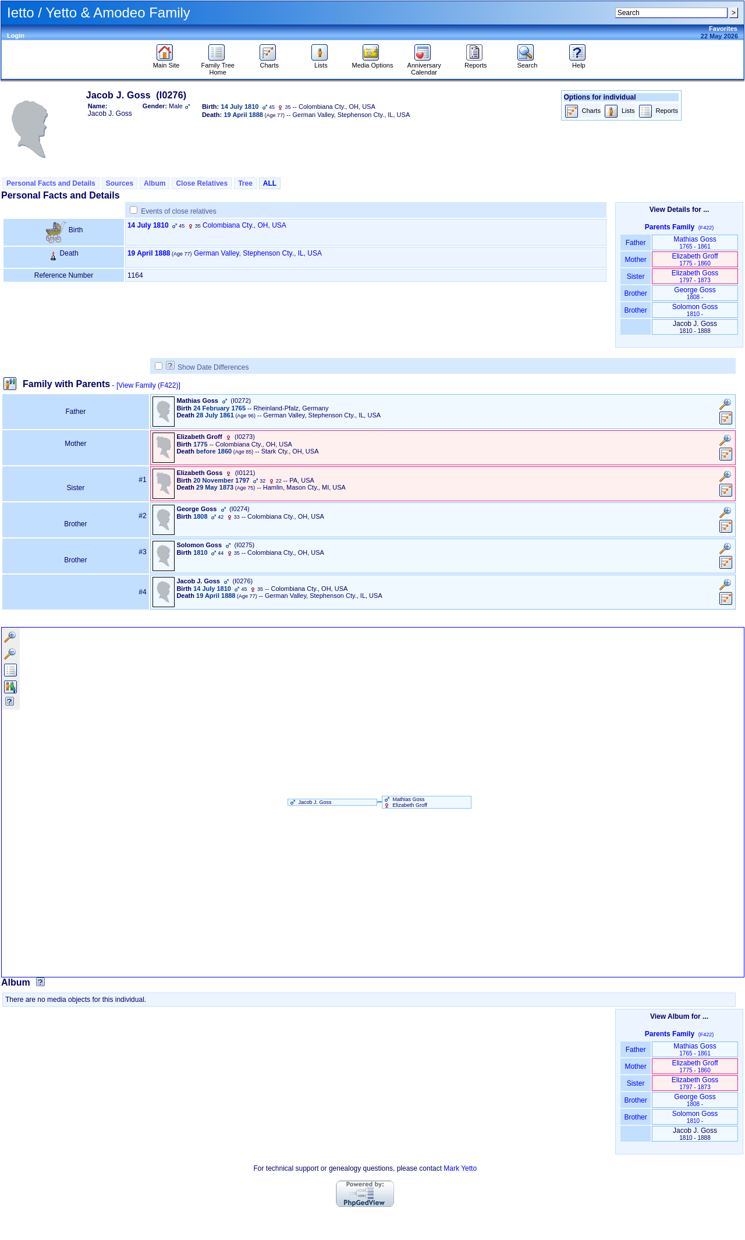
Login (15, 35)
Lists (321, 62)
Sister (636, 276)
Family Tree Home (217, 66)
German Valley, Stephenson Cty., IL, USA (258, 253)
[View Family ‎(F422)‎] (148, 385)
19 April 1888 (149, 253)
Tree (245, 183)
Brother (635, 293)
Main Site (166, 62)
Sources (119, 183)
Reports (475, 62)
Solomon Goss (695, 310)
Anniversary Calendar (424, 66)
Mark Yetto (460, 1168)
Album (154, 183)
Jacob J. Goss (310, 802)
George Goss (694, 293)
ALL (269, 183)
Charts (269, 62)
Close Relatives (202, 183)
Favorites (723, 28)
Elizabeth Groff (695, 259)
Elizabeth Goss (695, 276)
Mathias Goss (694, 242)
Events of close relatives (178, 211)
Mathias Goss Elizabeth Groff (404, 802)
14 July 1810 (148, 225)
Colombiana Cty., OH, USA (244, 225)
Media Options (372, 62)
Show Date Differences (207, 367)
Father (635, 243)
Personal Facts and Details (50, 183)
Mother (635, 260)
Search (527, 62)
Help (579, 62)
